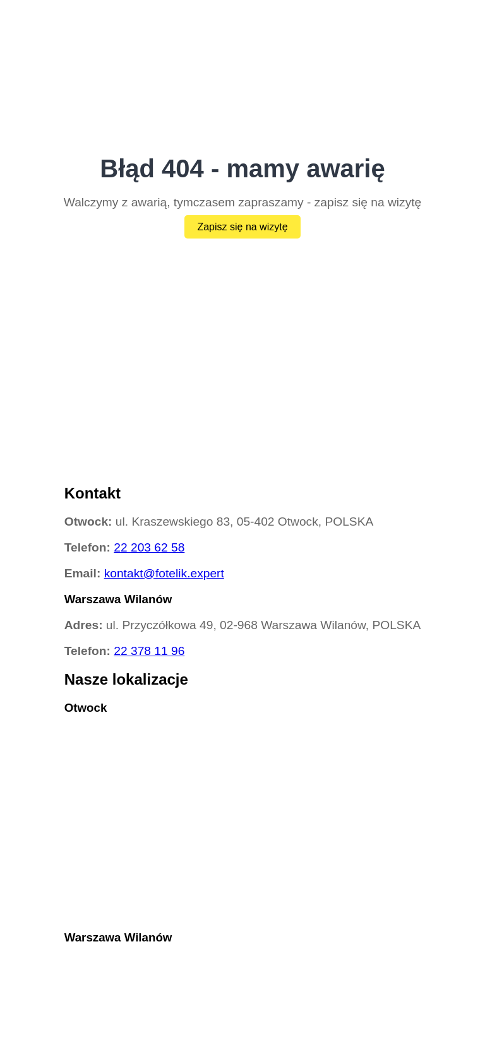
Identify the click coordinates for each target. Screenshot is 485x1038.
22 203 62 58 (149, 547)
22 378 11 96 (149, 651)
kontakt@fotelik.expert (164, 573)
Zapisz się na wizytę (242, 226)
